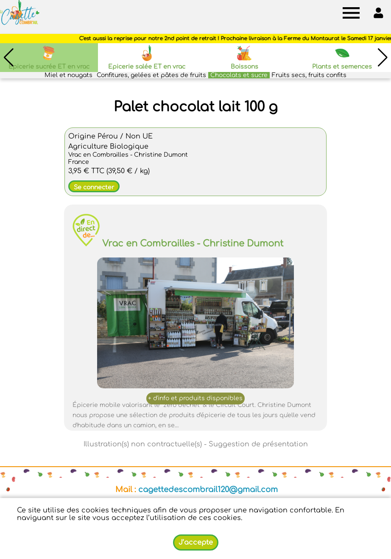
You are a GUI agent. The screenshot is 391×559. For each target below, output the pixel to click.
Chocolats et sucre (239, 75)
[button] (382, 57)
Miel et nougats (68, 75)
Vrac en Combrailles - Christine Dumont (192, 243)
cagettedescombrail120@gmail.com (208, 489)
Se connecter (94, 187)
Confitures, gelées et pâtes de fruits (151, 75)
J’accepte (196, 542)
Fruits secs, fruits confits (309, 75)
